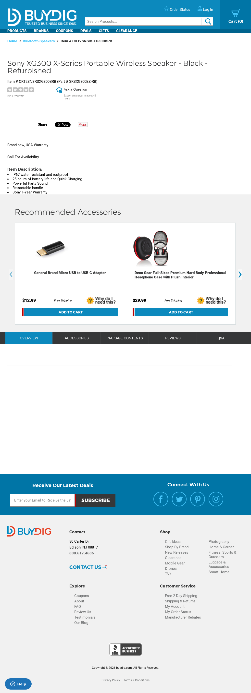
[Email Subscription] (42, 500)
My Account (175, 606)
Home (12, 41)
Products (16, 31)
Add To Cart (71, 312)
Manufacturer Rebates (183, 617)
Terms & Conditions (137, 680)
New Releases (176, 552)
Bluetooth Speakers (39, 41)
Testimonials (85, 617)
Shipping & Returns (180, 601)
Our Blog (81, 623)
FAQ (77, 606)
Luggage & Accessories (219, 564)
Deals (85, 31)
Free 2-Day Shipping (181, 596)
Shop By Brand (176, 547)
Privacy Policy (110, 680)
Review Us (82, 612)
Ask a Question (75, 89)
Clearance (126, 31)
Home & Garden (221, 547)
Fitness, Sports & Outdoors (222, 554)
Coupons (64, 31)
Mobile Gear (175, 563)
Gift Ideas (173, 541)
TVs (168, 574)
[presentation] (11, 274)
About (79, 601)
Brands (41, 31)
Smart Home (219, 572)
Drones (171, 568)
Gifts (104, 31)
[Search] (149, 21)
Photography (219, 541)
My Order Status (178, 612)
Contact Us (85, 567)
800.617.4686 (81, 553)
